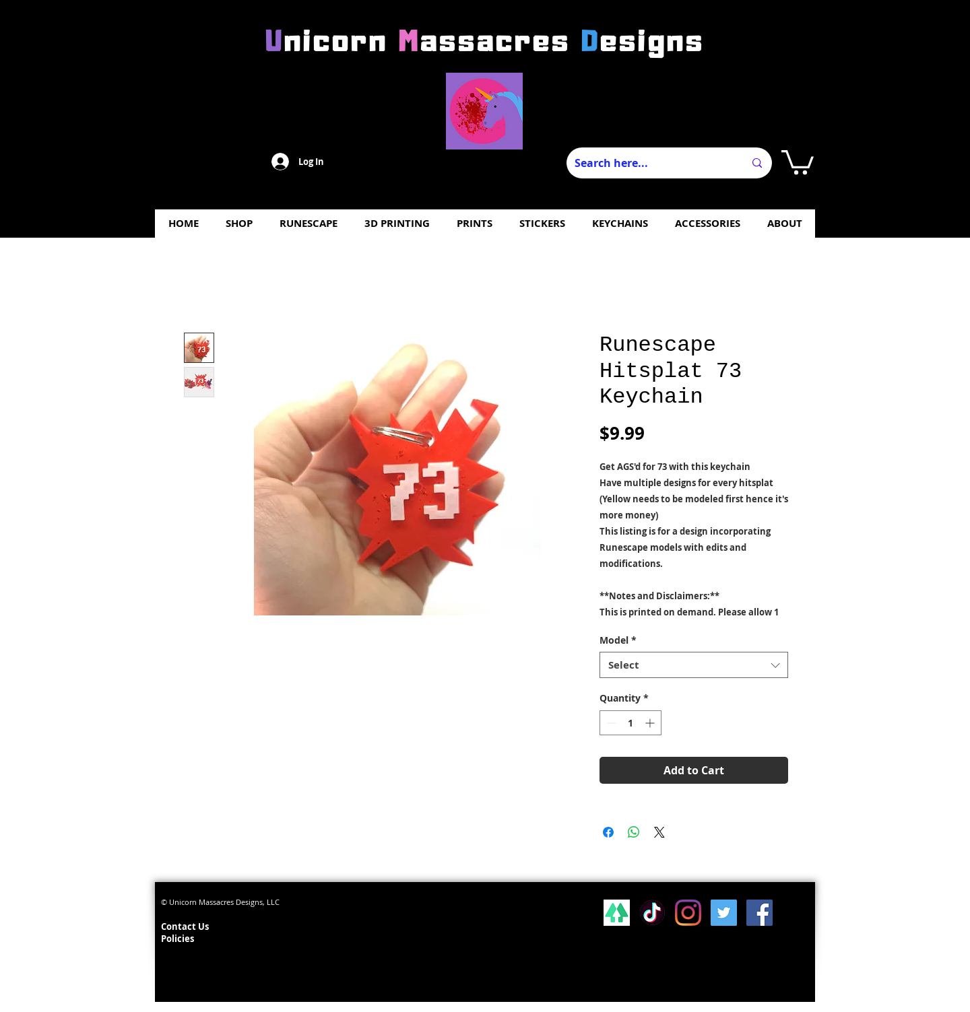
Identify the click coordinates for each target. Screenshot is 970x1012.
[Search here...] (649, 162)
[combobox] (694, 665)
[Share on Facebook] (608, 832)
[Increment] (651, 723)
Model (618, 640)
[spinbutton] (630, 723)
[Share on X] (659, 832)
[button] (797, 160)
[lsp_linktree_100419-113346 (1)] (617, 913)
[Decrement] (610, 723)
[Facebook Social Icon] (759, 913)
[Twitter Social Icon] (724, 913)
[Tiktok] (652, 913)
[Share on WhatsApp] (634, 832)
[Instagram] (688, 913)
